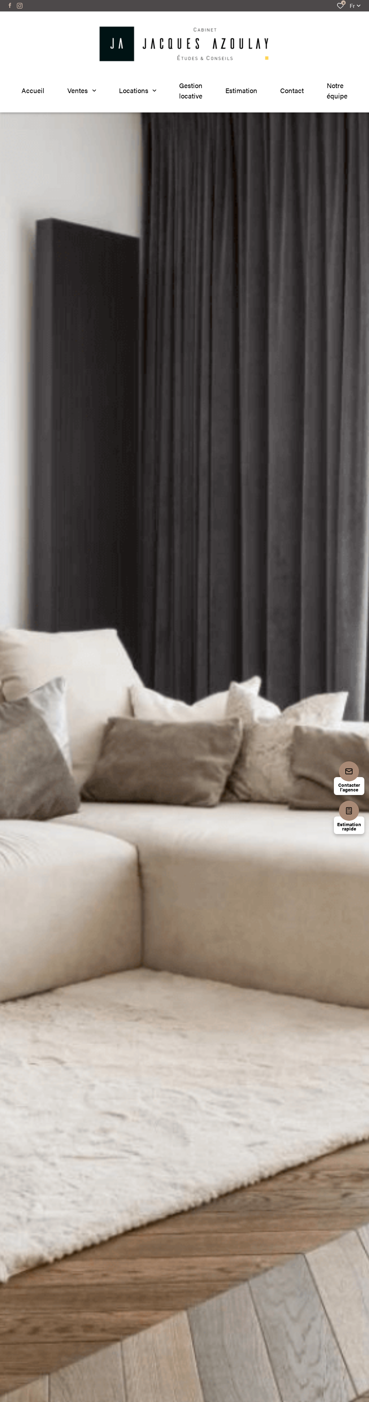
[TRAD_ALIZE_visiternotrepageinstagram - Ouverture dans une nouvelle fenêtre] (20, 6)
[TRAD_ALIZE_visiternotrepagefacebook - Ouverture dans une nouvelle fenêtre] (10, 5)
